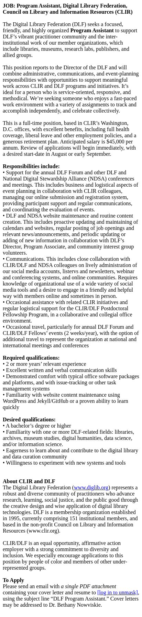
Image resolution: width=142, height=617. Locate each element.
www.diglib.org (91, 487)
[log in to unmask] (117, 592)
